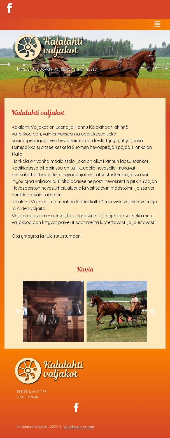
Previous (17, 312)
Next (152, 312)
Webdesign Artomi (78, 426)
